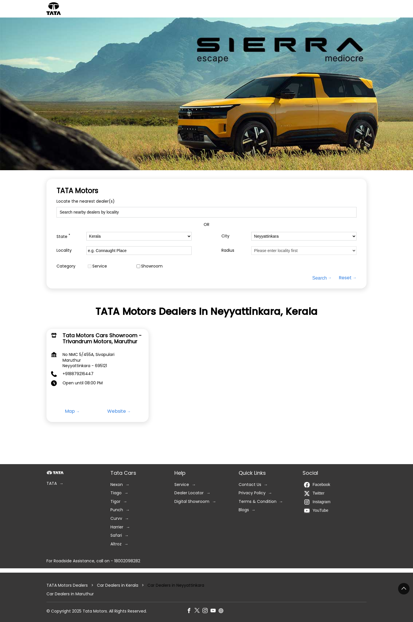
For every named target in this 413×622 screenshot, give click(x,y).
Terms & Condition (257, 501)
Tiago (116, 493)
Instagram (317, 502)
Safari (116, 535)
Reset (345, 278)
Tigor (115, 501)
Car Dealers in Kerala (117, 585)
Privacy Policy (252, 493)
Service (99, 266)
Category (66, 266)
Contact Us (250, 484)
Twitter (314, 493)
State (63, 236)
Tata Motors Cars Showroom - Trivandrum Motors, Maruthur (102, 338)
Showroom (152, 266)
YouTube (316, 511)
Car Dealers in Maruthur (70, 594)
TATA (51, 483)
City (225, 236)
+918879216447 (78, 373)
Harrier (116, 527)
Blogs (244, 510)
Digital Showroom (191, 501)
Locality (64, 250)
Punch (116, 510)
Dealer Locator (189, 493)
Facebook (317, 485)
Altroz (116, 544)
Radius (227, 250)
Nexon (116, 484)
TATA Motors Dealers (67, 585)
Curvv (116, 518)
